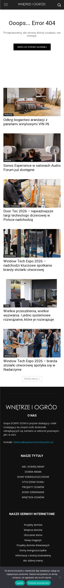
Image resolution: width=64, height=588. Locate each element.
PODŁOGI (8, 114)
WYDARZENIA (10, 256)
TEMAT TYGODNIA (12, 206)
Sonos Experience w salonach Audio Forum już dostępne (32, 168)
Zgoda (20, 583)
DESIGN (7, 160)
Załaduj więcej (32, 378)
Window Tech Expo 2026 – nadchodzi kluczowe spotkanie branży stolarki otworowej (27, 265)
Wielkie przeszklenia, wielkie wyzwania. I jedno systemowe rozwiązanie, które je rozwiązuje (28, 315)
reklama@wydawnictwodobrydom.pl (33, 442)
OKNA (6, 306)
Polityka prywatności (38, 583)
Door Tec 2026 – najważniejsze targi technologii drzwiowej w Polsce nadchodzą (28, 215)
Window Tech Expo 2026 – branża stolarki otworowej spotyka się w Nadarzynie (30, 365)
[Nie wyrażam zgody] (59, 577)
